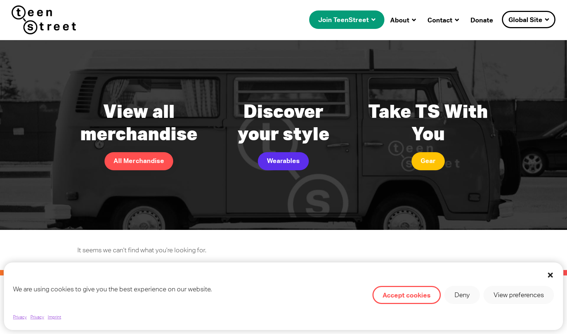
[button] (550, 275)
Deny (462, 295)
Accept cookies (407, 295)
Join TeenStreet (343, 19)
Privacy (20, 317)
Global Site (525, 19)
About (399, 20)
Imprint (54, 317)
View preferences (519, 295)
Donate (481, 20)
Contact (439, 20)
